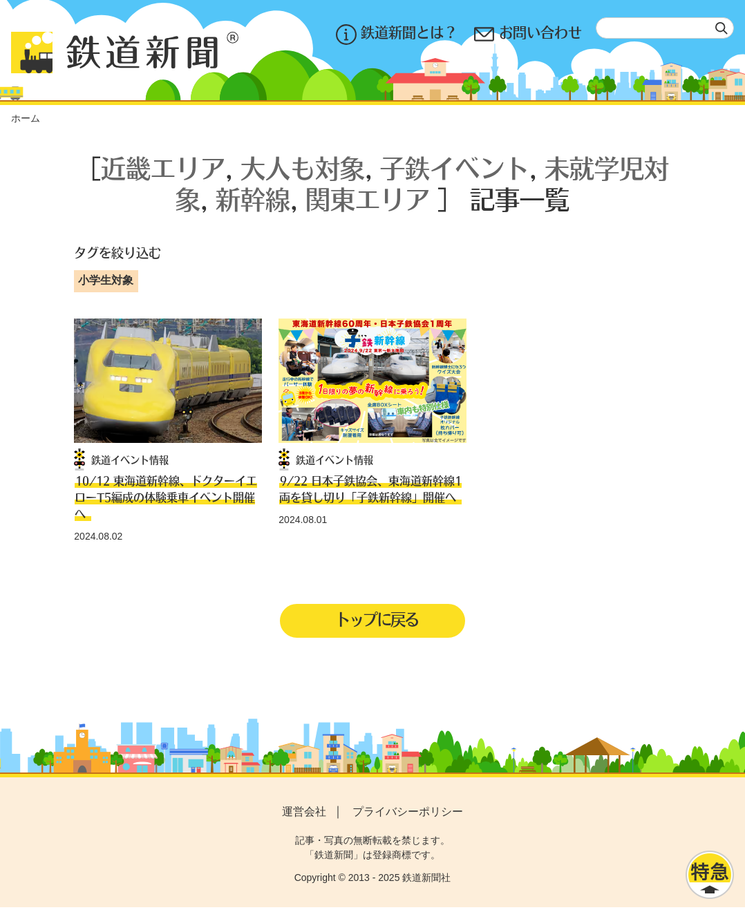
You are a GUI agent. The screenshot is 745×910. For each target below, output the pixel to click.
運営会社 (304, 813)
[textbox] (665, 28)
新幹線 (253, 198)
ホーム (25, 118)
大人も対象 (303, 167)
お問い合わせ (528, 34)
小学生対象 (105, 280)
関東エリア (367, 198)
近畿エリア (163, 167)
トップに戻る (376, 620)
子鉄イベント (454, 167)
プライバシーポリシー (407, 813)
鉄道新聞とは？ (397, 34)
